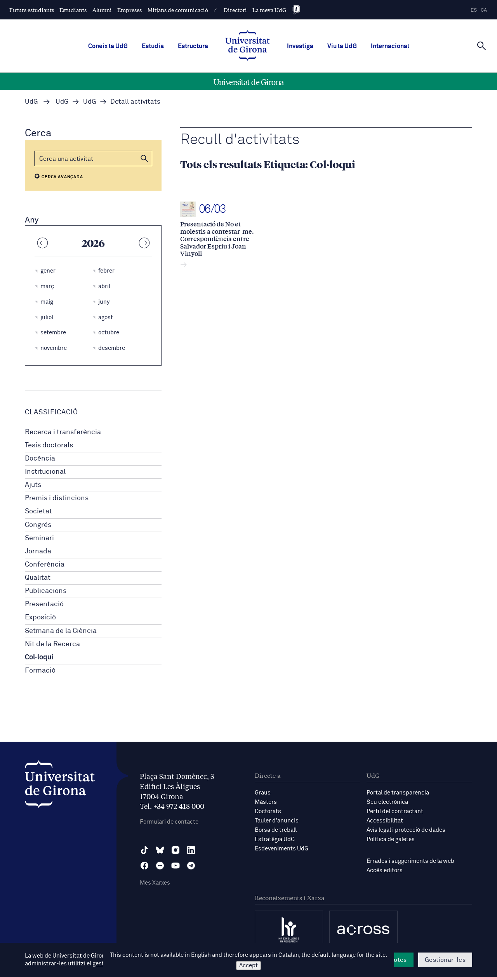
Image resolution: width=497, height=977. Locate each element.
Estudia (153, 46)
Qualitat (37, 577)
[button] (144, 158)
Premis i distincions (57, 498)
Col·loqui (39, 657)
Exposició (40, 617)
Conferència (44, 564)
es (474, 10)
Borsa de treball (276, 830)
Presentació (44, 604)
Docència (40, 458)
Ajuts (33, 485)
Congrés (38, 525)
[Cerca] (481, 45)
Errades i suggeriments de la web (410, 861)
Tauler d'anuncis (277, 821)
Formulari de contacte (169, 822)
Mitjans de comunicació (178, 9)
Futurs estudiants (31, 9)
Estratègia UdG (275, 839)
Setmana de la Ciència (61, 631)
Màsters (266, 802)
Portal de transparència (398, 793)
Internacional (390, 46)
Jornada (38, 551)
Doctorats (268, 811)
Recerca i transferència (63, 432)
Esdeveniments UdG (281, 849)
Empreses (129, 9)
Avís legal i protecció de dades (406, 830)
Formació (40, 670)
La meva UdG (269, 9)
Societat (38, 511)
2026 (93, 242)
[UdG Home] (247, 46)
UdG (31, 102)
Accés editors (385, 870)
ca (484, 10)
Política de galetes (391, 839)
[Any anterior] (42, 242)
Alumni (102, 9)
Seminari (39, 538)
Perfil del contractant (395, 811)
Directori (235, 9)
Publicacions (45, 591)
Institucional (45, 471)
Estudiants (73, 9)
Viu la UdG (342, 46)
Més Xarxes (155, 883)
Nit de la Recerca (52, 644)
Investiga (300, 46)
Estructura (193, 46)
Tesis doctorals (49, 445)
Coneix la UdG (108, 46)
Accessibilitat (385, 821)
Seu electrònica (387, 802)
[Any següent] (144, 242)
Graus (263, 793)
